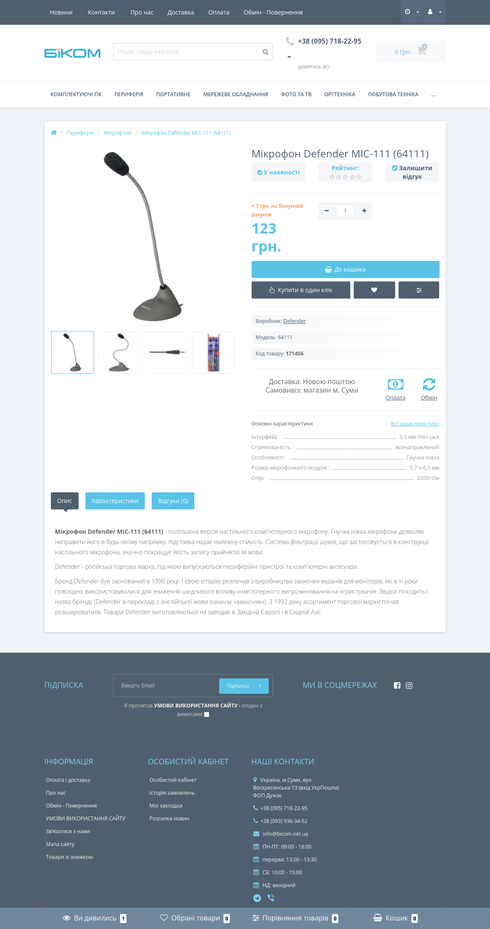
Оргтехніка (339, 94)
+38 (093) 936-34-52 (280, 821)
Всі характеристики (415, 423)
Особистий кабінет (173, 780)
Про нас (61, 12)
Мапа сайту (60, 844)
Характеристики (115, 501)
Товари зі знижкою (70, 857)
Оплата (141, 12)
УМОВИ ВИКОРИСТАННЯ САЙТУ (86, 818)
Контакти (293, 12)
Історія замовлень (172, 792)
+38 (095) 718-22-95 (280, 808)
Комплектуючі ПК (76, 94)
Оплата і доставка (68, 780)
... (433, 94)
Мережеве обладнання (235, 94)
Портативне (173, 94)
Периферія (129, 94)
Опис (64, 501)
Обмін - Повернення (196, 12)
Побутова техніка (393, 94)
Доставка (101, 12)
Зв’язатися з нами (68, 831)
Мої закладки (166, 805)
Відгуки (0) (173, 501)
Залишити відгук (415, 172)
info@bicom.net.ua (280, 833)
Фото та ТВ (296, 94)
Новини (253, 12)
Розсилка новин (169, 818)
